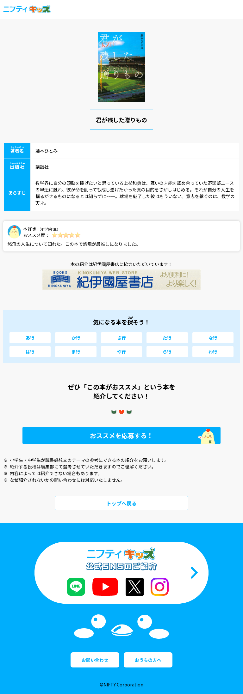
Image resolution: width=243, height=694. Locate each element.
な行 (213, 338)
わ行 (213, 351)
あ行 (30, 338)
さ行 (121, 338)
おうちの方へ (148, 660)
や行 (121, 351)
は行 (30, 351)
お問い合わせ (95, 660)
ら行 (167, 351)
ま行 (76, 351)
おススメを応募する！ (121, 435)
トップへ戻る (121, 503)
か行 (76, 338)
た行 (167, 338)
